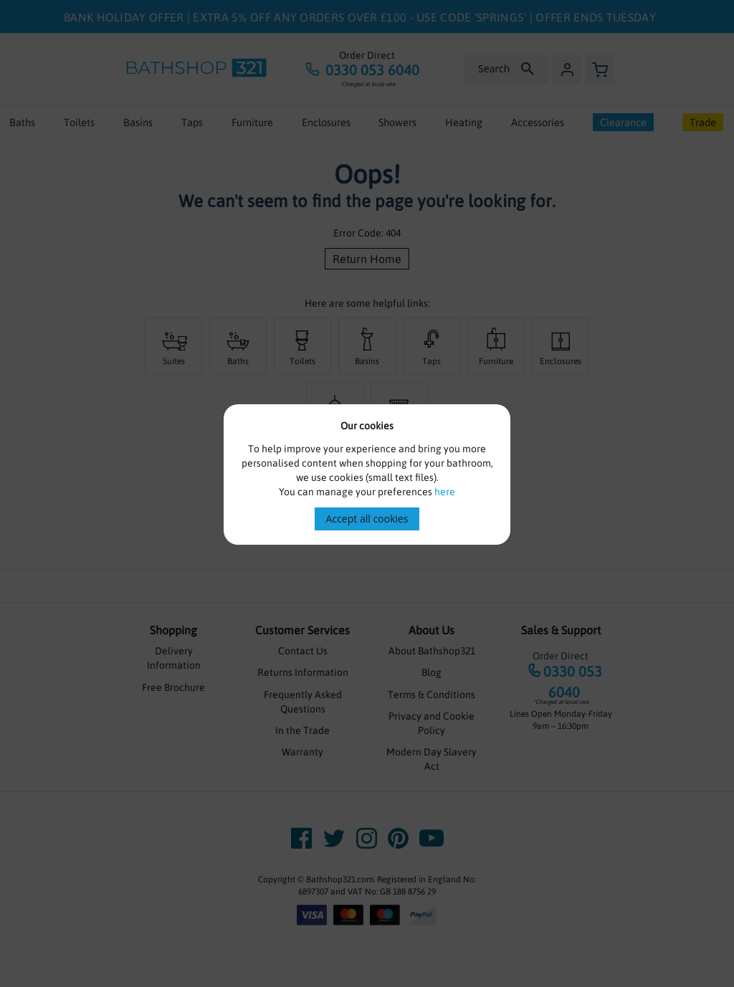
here (444, 491)
